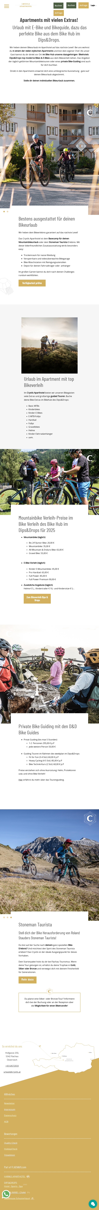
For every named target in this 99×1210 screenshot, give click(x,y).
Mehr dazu (27, 979)
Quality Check (10, 1142)
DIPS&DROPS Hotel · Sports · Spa (15, 1184)
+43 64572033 (12, 1065)
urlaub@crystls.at (12, 1072)
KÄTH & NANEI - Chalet (17, 1192)
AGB (6, 1121)
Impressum (9, 1109)
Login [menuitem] (93, 5)
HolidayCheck (10, 1149)
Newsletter (9, 1103)
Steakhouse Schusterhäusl (19, 1198)
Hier (21, 779)
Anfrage (83, 5)
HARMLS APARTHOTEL (17, 1176)
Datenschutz (10, 1115)
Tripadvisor (9, 1155)
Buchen (71, 5)
